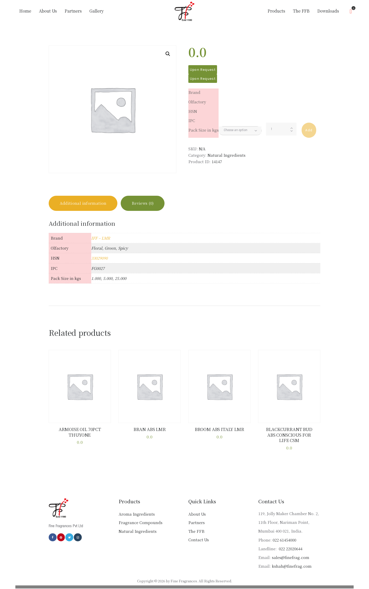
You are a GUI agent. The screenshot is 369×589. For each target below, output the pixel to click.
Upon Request (203, 69)
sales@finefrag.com (290, 557)
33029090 (99, 258)
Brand (194, 92)
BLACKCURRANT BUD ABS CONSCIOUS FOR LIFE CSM (289, 435)
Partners (196, 522)
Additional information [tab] (83, 203)
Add (308, 130)
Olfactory (197, 101)
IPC (191, 120)
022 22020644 (290, 548)
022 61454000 (284, 540)
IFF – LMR (100, 238)
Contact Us (198, 540)
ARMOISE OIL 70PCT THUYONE (80, 432)
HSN (192, 111)
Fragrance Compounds (140, 522)
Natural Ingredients (226, 155)
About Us (197, 514)
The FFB (196, 531)
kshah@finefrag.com (292, 566)
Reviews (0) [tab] (143, 203)
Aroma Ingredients (137, 514)
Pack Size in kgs (203, 130)
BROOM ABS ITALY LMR (219, 429)
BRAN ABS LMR (150, 429)
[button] (167, 53)
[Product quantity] (281, 129)
